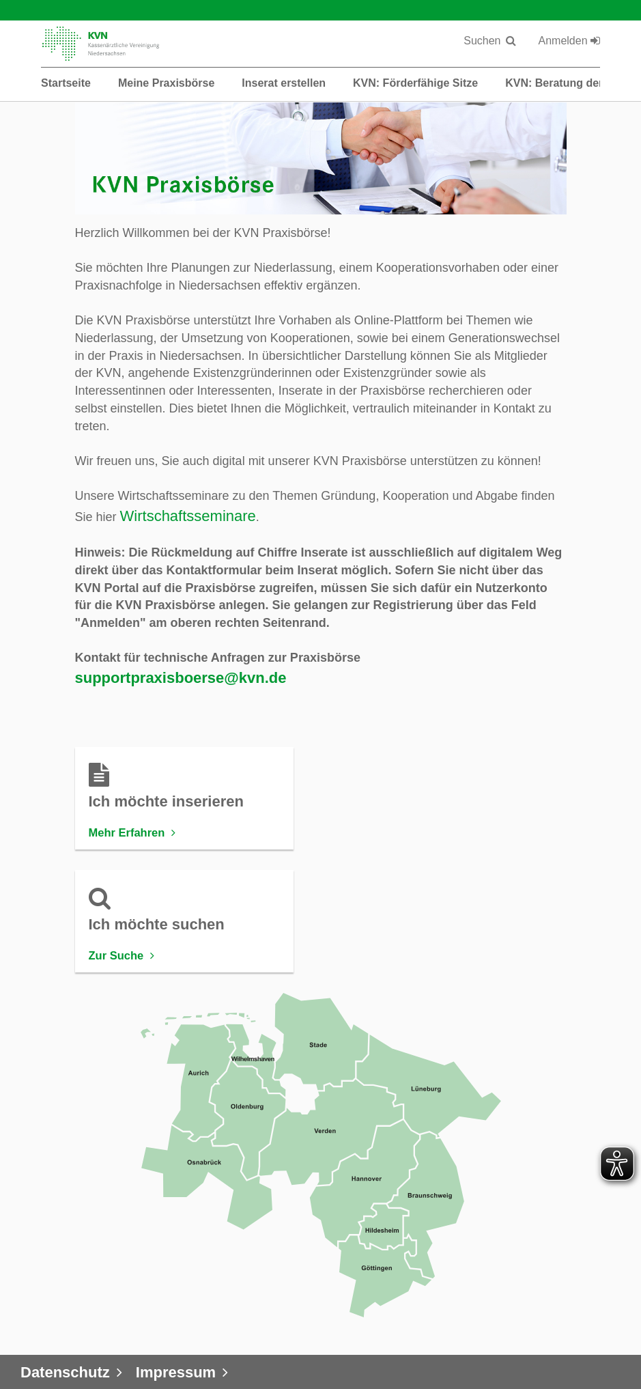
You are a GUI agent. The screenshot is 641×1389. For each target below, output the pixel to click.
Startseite (66, 83)
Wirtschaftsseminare (188, 515)
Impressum (176, 1372)
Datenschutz (65, 1372)
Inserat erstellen (284, 83)
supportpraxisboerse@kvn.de (181, 677)
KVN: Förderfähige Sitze (415, 83)
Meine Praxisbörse (166, 83)
